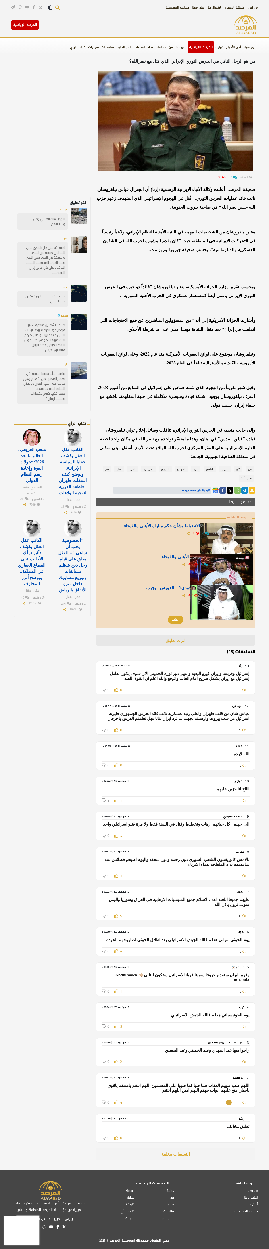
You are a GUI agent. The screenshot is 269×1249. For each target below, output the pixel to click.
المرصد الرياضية (201, 47)
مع (107, 469)
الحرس (181, 469)
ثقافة (161, 47)
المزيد (175, 620)
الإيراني (148, 469)
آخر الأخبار (233, 47)
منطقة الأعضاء (235, 8)
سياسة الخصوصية (177, 8)
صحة (151, 47)
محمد (64, 276)
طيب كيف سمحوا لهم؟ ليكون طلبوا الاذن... (46, 288)
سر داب (63, 210)
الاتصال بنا (215, 8)
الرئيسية (250, 47)
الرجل (224, 469)
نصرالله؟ (246, 478)
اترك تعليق (176, 640)
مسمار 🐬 (61, 305)
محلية (130, 1198)
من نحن (253, 8)
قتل (119, 469)
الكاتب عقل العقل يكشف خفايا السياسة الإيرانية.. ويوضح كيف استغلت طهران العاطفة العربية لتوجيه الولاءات (73, 446)
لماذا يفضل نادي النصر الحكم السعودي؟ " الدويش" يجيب (167, 590)
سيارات (93, 47)
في (195, 469)
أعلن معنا (198, 8)
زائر (66, 348)
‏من (250, 469)
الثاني (210, 469)
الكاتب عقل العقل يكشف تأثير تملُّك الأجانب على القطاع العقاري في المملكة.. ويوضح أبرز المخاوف (32, 533)
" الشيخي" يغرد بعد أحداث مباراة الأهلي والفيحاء (175, 559)
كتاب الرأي (78, 47)
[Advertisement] (60, 130)
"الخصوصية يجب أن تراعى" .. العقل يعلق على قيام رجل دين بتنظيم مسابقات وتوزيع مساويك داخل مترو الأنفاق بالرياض (72, 536)
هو (238, 469)
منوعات (181, 47)
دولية (219, 47)
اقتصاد (140, 47)
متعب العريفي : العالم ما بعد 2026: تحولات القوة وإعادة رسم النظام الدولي (31, 441)
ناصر (65, 234)
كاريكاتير (128, 1205)
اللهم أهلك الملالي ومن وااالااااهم (43, 219)
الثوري (165, 469)
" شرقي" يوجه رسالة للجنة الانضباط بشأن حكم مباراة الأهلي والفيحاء (164, 531)
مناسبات (108, 47)
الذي (132, 469)
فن (171, 47)
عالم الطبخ (125, 47)
